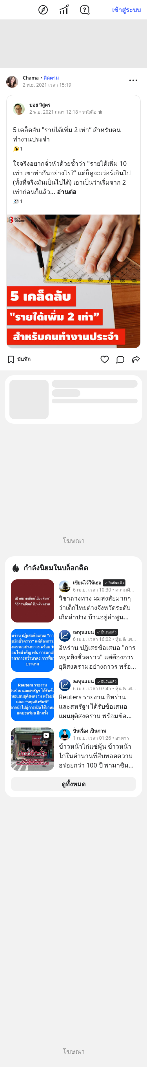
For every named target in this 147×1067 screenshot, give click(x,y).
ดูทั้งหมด (73, 784)
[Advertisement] (73, 44)
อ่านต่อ (66, 191)
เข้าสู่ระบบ (126, 9)
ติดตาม (51, 77)
